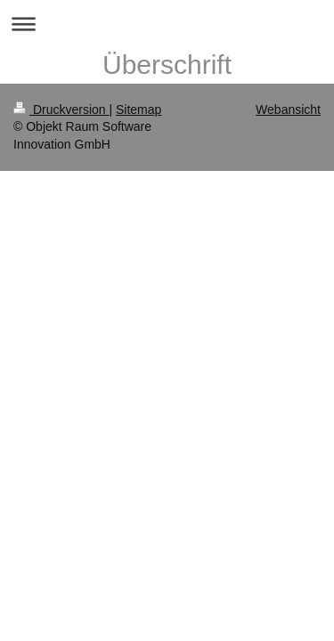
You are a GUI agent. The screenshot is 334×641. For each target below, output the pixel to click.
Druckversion (61, 109)
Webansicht (288, 109)
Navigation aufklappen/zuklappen (167, 23)
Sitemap (138, 109)
